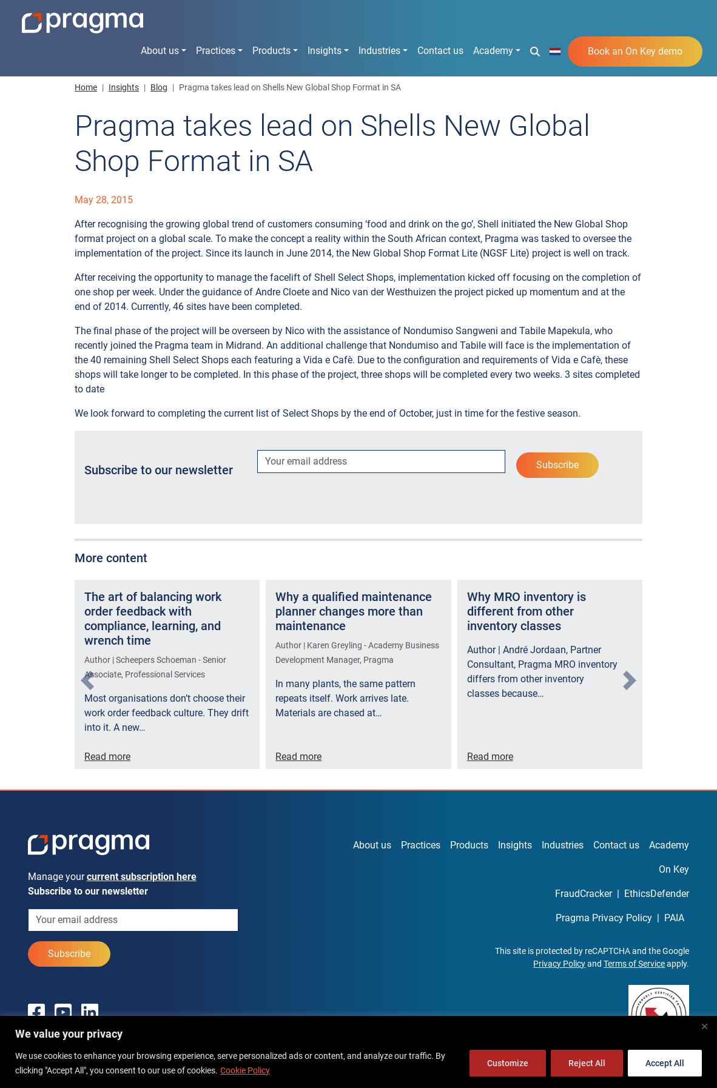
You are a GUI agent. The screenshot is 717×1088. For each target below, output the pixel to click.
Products (271, 50)
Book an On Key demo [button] (635, 51)
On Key (674, 869)
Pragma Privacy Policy (604, 918)
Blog (158, 87)
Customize (507, 1063)
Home (86, 87)
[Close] (704, 1026)
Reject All (586, 1063)
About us (160, 50)
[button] (535, 50)
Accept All (664, 1063)
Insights (325, 50)
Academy (493, 50)
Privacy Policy (559, 964)
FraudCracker (583, 893)
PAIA (674, 918)
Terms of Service (634, 964)
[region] (358, 1052)
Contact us (440, 50)
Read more (107, 756)
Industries (379, 50)
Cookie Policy (245, 1070)
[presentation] (87, 680)
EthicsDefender (656, 893)
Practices (215, 50)
